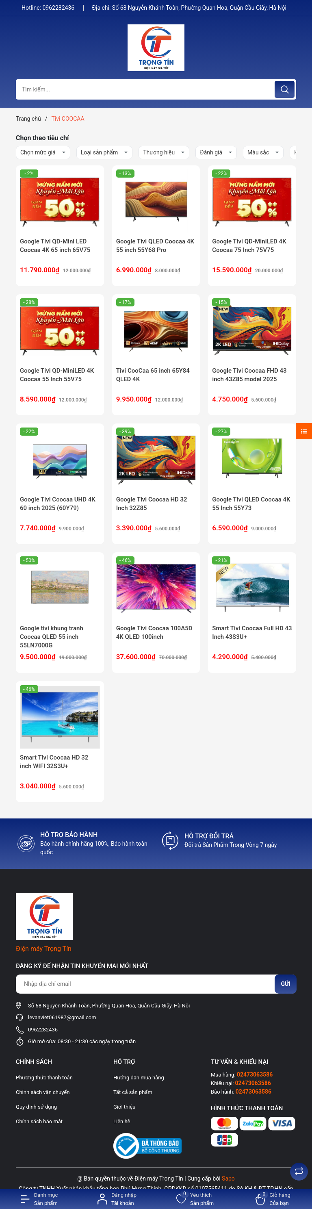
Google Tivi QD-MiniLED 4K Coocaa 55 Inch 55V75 (57, 375)
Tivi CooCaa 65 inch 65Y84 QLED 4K (153, 375)
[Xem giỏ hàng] (273, 1199)
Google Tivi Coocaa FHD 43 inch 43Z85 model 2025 (249, 375)
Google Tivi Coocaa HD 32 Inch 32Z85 (151, 504)
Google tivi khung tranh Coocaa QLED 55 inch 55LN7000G (51, 637)
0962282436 (59, 7)
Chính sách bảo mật (39, 1121)
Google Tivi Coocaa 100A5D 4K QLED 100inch (154, 632)
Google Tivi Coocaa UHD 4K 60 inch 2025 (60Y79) (57, 504)
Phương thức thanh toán (44, 1077)
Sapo (228, 1178)
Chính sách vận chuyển (42, 1092)
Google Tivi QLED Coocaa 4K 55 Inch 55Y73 (251, 504)
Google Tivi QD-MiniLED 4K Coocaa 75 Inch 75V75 (249, 246)
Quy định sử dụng (36, 1107)
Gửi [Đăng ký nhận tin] (285, 984)
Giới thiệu (124, 1107)
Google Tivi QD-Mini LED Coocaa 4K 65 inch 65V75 (55, 246)
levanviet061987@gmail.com (62, 1017)
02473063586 (255, 1074)
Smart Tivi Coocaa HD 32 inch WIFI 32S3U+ (54, 762)
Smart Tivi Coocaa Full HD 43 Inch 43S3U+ (252, 632)
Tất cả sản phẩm (132, 1092)
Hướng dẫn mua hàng (138, 1077)
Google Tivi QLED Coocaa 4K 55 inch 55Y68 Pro (155, 246)
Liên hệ (121, 1121)
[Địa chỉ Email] (156, 984)
